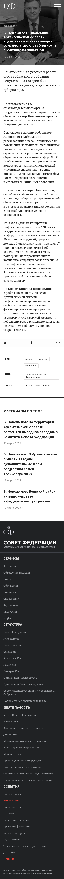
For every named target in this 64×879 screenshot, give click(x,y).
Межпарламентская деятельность (24, 741)
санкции (43, 358)
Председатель (12, 807)
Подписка (9, 592)
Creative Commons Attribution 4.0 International (27, 873)
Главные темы (12, 794)
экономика (31, 365)
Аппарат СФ (11, 671)
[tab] (32, 343)
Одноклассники (31, 343)
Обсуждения (11, 585)
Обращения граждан (16, 572)
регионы (29, 358)
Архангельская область (37, 385)
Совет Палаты (12, 645)
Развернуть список (58, 343)
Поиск (7, 579)
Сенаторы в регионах (17, 820)
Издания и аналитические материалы (27, 780)
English (7, 618)
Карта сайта (10, 605)
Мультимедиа (12, 839)
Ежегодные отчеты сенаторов (22, 767)
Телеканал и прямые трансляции (24, 846)
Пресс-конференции (16, 826)
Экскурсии (10, 611)
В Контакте (5, 343)
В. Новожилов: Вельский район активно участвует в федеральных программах (29, 496)
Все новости (10, 26)
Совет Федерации (14, 632)
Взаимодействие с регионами (22, 747)
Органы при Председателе (20, 677)
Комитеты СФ (12, 658)
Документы (10, 734)
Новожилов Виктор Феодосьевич (35, 375)
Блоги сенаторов (14, 833)
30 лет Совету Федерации (19, 715)
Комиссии (9, 664)
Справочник (11, 598)
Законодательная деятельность (23, 728)
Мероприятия (12, 754)
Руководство (11, 638)
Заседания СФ (12, 721)
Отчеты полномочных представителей (28, 773)
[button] (57, 7)
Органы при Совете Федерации (23, 684)
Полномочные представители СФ (24, 701)
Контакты (9, 566)
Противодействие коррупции (22, 760)
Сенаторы (9, 651)
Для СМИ (9, 852)
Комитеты (9, 813)
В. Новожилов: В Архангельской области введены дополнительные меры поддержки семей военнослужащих (30, 464)
